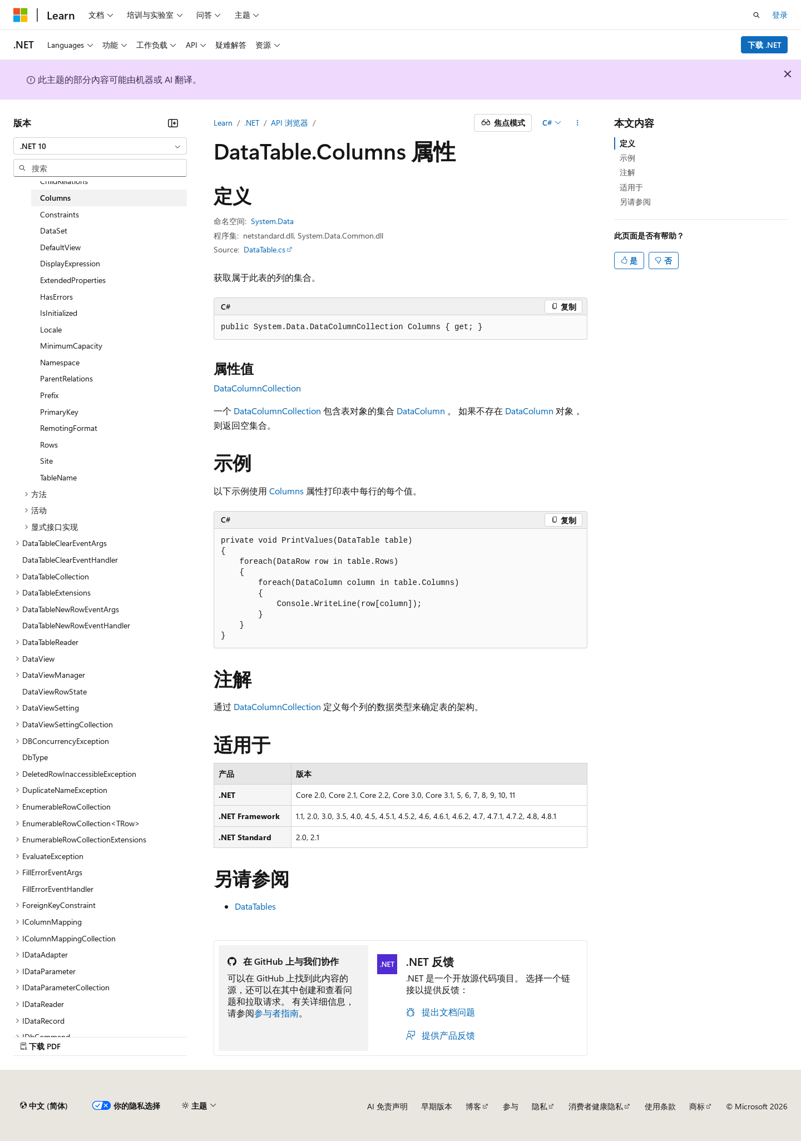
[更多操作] (577, 123)
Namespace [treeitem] (60, 362)
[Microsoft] (20, 15)
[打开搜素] (756, 15)
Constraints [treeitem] (59, 214)
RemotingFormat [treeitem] (68, 428)
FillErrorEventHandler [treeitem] (57, 889)
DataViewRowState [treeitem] (54, 691)
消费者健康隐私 (595, 1106)
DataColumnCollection (257, 388)
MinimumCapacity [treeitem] (71, 345)
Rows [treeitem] (49, 444)
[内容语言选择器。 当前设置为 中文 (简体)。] (44, 1106)
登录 (780, 14)
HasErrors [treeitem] (56, 296)
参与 (510, 1106)
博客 (473, 1106)
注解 (627, 172)
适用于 (631, 187)
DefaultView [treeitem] (60, 247)
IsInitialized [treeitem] (58, 312)
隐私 (539, 1106)
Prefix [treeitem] (49, 395)
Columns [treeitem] (55, 197)
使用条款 (660, 1106)
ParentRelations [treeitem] (66, 378)
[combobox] (100, 146)
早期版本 (436, 1106)
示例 (627, 157)
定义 (627, 143)
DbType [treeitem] (35, 757)
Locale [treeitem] (51, 329)
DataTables (255, 906)
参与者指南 (276, 1013)
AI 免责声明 (387, 1106)
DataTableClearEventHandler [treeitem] (70, 559)
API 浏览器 (289, 122)
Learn (223, 122)
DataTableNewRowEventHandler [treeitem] (76, 625)
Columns (286, 491)
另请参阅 (635, 201)
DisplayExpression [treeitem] (70, 263)
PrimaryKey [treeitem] (59, 411)
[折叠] (173, 123)
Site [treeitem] (46, 460)
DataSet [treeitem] (53, 230)
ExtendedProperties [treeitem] (73, 280)
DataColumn (421, 410)
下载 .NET (765, 44)
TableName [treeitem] (58, 477)
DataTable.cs (264, 249)
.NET (251, 122)
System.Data (272, 221)
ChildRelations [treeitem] (64, 181)
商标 (697, 1106)
